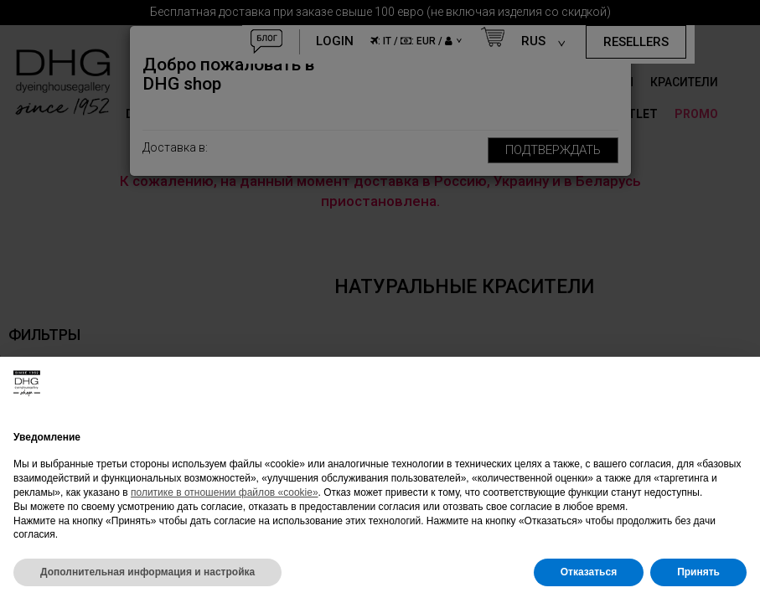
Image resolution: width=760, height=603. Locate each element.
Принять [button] (698, 572)
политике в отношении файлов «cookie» (224, 492)
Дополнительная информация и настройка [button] (147, 572)
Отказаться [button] (589, 572)
